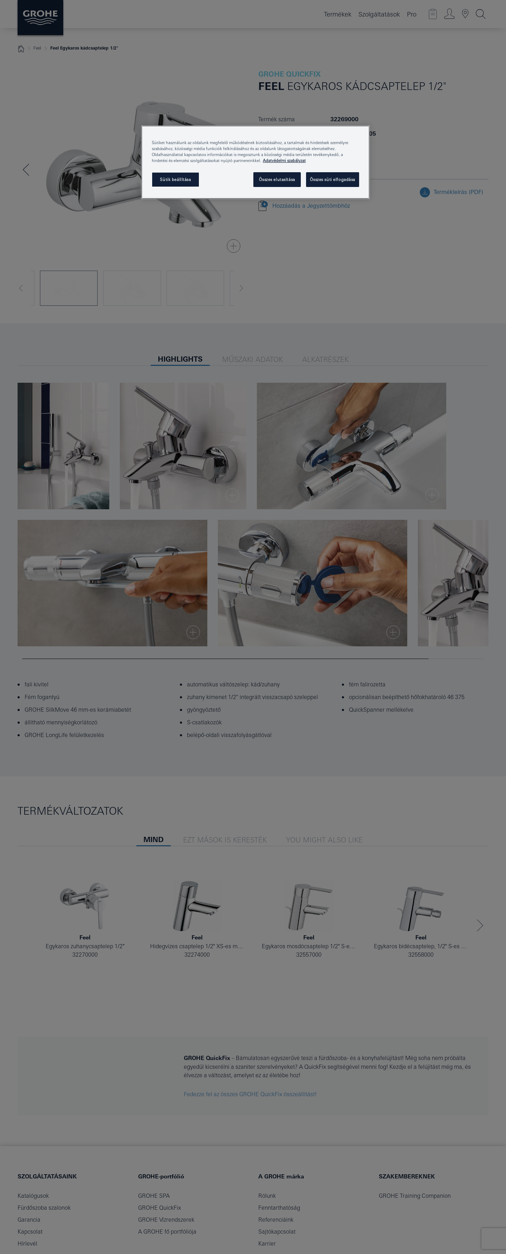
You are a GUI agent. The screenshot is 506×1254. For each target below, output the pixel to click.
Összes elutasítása (277, 179)
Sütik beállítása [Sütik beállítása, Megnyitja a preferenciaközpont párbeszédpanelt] (175, 179)
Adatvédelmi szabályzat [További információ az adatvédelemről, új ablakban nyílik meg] (284, 160)
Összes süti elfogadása (332, 179)
